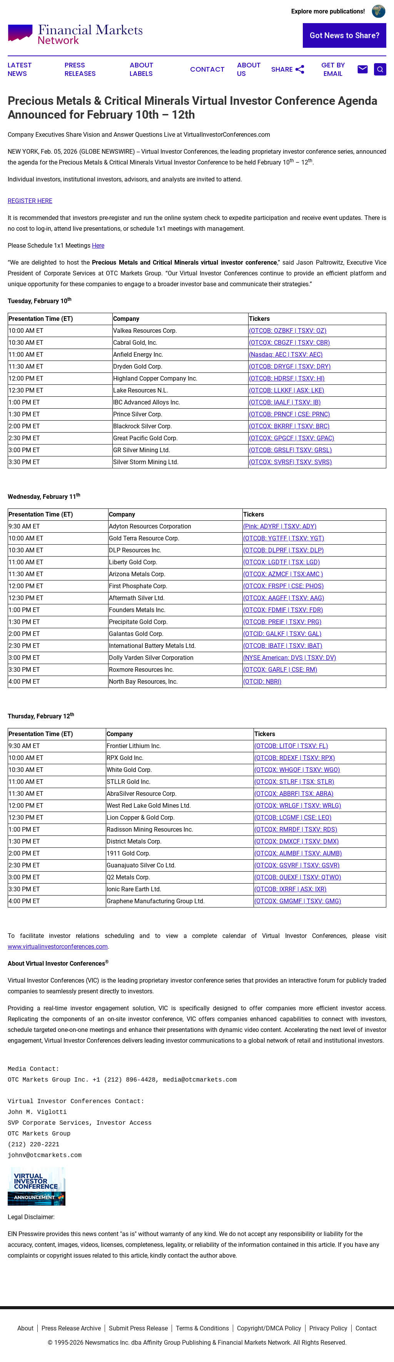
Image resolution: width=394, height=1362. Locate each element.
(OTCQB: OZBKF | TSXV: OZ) (288, 330)
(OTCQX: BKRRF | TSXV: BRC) (289, 426)
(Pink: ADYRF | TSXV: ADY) (280, 526)
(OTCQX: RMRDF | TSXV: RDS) (295, 829)
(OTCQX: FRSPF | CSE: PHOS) (283, 586)
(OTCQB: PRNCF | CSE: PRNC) (289, 414)
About (25, 1328)
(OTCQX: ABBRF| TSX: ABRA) (294, 793)
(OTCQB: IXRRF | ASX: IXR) (290, 889)
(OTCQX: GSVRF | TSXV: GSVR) (297, 865)
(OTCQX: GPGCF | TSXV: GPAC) (291, 438)
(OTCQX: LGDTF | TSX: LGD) (281, 562)
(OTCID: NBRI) (262, 681)
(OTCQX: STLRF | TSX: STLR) (294, 781)
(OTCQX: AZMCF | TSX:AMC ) (283, 574)
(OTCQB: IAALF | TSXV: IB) (285, 402)
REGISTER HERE (30, 201)
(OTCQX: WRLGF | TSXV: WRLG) (297, 805)
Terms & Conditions (202, 1328)
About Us (249, 69)
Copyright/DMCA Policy (269, 1328)
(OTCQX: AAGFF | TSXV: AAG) (283, 598)
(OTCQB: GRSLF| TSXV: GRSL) (290, 450)
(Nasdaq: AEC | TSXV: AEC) (286, 354)
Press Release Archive (71, 1328)
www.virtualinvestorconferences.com (58, 946)
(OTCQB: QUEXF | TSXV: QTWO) (297, 877)
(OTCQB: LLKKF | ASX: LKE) (286, 390)
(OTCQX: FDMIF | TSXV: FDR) (283, 610)
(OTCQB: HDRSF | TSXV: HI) (287, 378)
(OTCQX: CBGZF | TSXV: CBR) (289, 342)
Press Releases (80, 69)
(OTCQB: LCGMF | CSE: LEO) (293, 817)
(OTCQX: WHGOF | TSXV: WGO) (297, 769)
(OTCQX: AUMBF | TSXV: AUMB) (298, 853)
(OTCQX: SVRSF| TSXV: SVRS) (290, 462)
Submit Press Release (138, 1328)
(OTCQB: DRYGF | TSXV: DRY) (290, 366)
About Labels (142, 69)
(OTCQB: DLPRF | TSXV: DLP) (283, 550)
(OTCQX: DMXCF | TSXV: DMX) (296, 841)
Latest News (20, 69)
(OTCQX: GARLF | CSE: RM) (280, 669)
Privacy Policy (328, 1328)
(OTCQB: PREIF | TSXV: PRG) (282, 622)
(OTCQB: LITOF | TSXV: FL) (291, 746)
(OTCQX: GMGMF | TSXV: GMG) (297, 901)
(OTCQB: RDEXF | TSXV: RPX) (294, 758)
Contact (207, 69)
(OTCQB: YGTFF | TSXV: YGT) (283, 538)
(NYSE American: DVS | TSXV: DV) (289, 657)
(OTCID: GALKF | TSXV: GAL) (282, 633)
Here (98, 245)
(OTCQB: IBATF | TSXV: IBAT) (282, 645)
